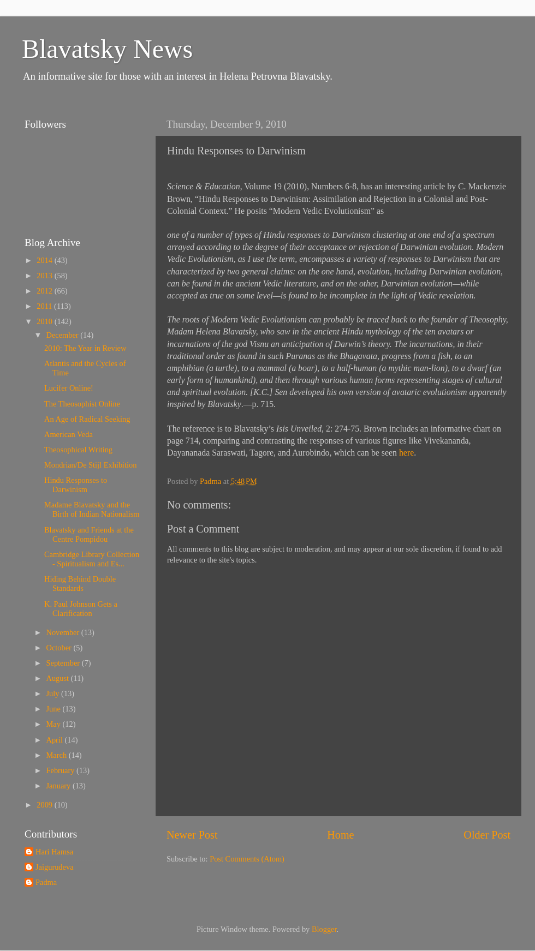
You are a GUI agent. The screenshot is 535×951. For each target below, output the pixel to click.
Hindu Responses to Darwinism (75, 485)
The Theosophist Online (82, 403)
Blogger (324, 929)
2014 (45, 260)
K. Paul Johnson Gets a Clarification (80, 609)
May (54, 724)
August (58, 678)
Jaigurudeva (54, 867)
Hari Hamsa (54, 851)
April (55, 739)
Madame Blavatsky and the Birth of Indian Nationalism (91, 509)
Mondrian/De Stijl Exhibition (90, 464)
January (59, 785)
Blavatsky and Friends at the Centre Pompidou (89, 534)
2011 (45, 306)
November (63, 632)
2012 (45, 290)
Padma (46, 882)
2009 (45, 804)
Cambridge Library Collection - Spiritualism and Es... (91, 559)
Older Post (486, 835)
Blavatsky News (107, 48)
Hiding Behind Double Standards (80, 584)
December (63, 335)
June (54, 708)
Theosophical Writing (78, 449)
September (64, 663)
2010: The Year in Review (85, 348)
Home (340, 835)
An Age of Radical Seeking (87, 419)
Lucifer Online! (68, 388)
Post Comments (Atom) (247, 858)
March (57, 755)
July (54, 693)
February (61, 770)
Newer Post (192, 835)
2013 (45, 275)
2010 (45, 321)
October (60, 647)
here (406, 452)
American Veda (68, 434)
